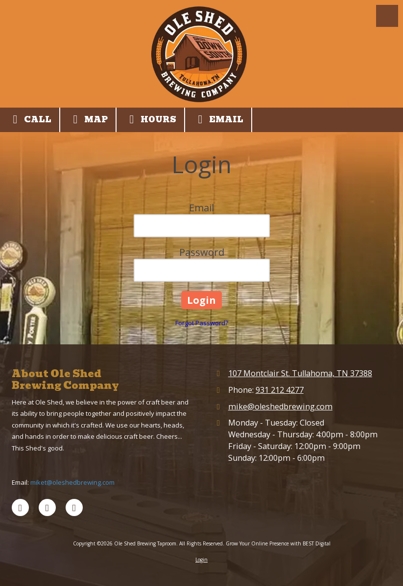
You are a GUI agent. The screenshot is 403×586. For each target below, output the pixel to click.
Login (201, 559)
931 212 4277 (280, 389)
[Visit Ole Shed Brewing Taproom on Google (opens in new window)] (47, 507)
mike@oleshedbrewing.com (280, 406)
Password (201, 252)
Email (218, 119)
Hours (150, 119)
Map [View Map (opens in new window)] (88, 119)
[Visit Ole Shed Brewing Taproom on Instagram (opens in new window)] (74, 507)
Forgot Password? (201, 322)
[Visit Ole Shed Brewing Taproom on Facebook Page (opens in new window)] (20, 507)
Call (29, 119)
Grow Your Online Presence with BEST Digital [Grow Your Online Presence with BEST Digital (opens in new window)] (278, 543)
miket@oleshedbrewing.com (72, 482)
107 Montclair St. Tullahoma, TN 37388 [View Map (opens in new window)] (300, 373)
